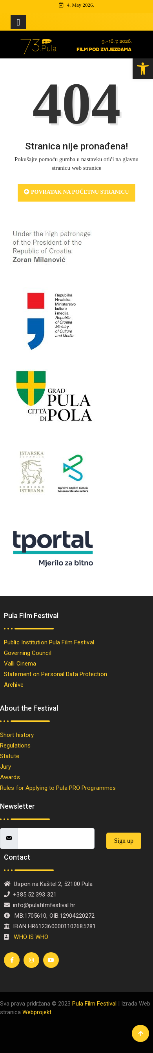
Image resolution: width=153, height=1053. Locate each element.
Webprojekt (36, 1012)
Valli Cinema (20, 663)
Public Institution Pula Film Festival (50, 642)
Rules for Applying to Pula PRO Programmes (59, 787)
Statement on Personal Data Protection (55, 674)
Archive (14, 684)
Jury (5, 766)
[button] (143, 68)
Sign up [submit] (123, 840)
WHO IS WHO (31, 936)
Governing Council (27, 653)
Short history (18, 734)
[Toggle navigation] (18, 22)
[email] (56, 838)
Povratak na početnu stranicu (76, 192)
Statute (9, 756)
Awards (11, 777)
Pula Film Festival (94, 1003)
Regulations (15, 745)
